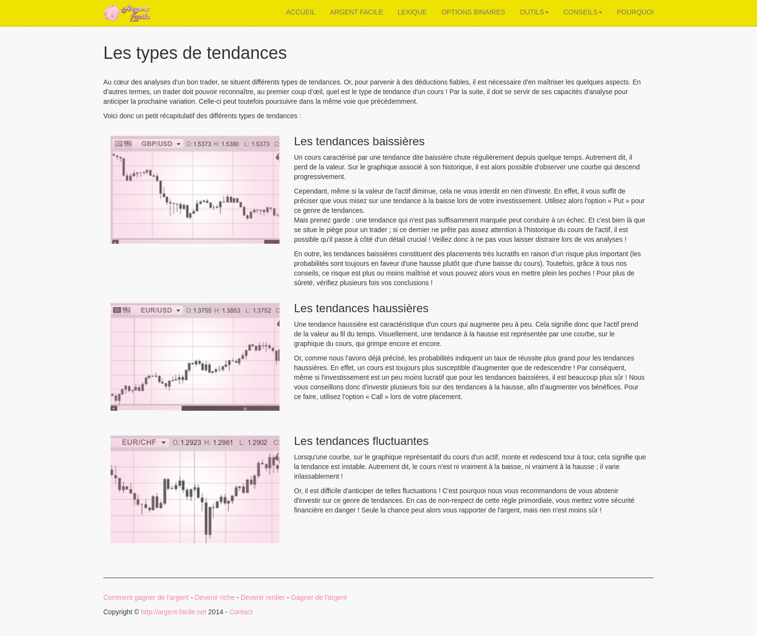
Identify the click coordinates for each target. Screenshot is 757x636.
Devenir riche (214, 597)
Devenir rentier (262, 597)
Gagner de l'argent (319, 597)
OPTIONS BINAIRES (473, 12)
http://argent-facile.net (173, 612)
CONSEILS (583, 12)
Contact (240, 612)
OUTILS (534, 12)
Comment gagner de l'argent (146, 597)
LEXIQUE (412, 12)
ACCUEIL (301, 12)
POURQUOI (635, 12)
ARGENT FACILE (356, 12)
